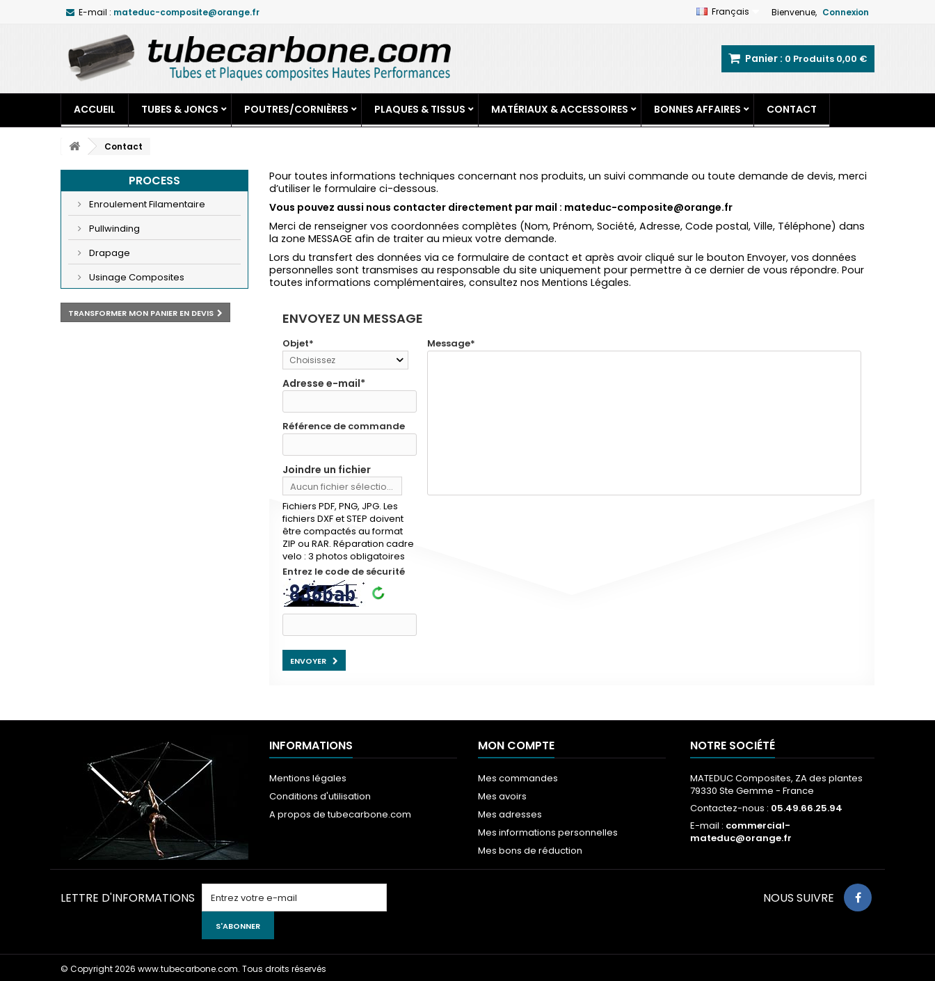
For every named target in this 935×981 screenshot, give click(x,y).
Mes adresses (510, 814)
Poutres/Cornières (296, 109)
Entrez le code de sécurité (343, 572)
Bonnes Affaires (697, 109)
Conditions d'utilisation (320, 796)
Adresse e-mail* (323, 383)
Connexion (845, 12)
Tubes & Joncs (179, 109)
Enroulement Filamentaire (146, 204)
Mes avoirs (502, 796)
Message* (451, 343)
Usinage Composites (135, 277)
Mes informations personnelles (548, 832)
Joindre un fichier (326, 469)
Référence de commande (343, 426)
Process (154, 181)
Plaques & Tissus (419, 109)
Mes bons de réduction (530, 850)
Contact (792, 109)
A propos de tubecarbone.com (340, 814)
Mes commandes (518, 778)
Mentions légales (307, 778)
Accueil (94, 109)
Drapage (108, 253)
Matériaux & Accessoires (559, 109)
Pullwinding (113, 228)
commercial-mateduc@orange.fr (741, 832)
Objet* (298, 343)
